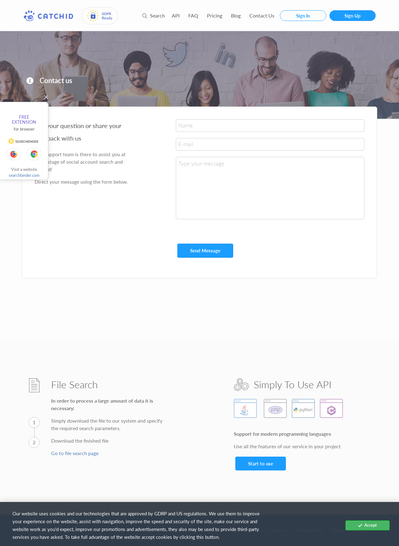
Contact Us (261, 15)
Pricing (214, 15)
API (176, 15)
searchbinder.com (24, 175)
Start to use (260, 463)
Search (153, 15)
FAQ (193, 15)
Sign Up (352, 15)
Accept (367, 525)
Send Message (205, 250)
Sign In (303, 15)
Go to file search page (75, 453)
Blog (236, 15)
